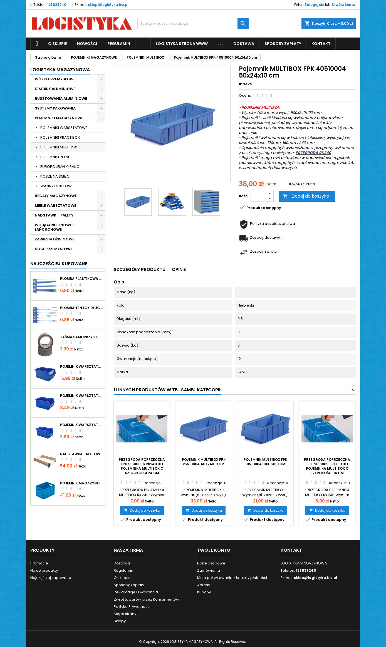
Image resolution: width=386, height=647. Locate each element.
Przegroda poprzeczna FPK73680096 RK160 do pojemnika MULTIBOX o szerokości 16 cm (327, 466)
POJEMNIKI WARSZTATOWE (64, 127)
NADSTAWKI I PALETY (54, 215)
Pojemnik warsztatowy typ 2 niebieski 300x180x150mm (81, 366)
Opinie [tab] (179, 269)
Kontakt (291, 550)
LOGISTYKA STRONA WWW (182, 43)
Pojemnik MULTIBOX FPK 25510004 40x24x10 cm (204, 461)
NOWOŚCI (87, 43)
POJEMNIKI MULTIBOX (58, 147)
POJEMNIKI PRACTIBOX (60, 137)
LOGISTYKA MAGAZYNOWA (60, 69)
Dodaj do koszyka (306, 196)
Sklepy (120, 621)
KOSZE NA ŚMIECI (55, 176)
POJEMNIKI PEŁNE (55, 157)
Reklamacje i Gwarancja (136, 592)
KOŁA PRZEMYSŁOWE (54, 249)
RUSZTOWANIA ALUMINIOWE (61, 98)
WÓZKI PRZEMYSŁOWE (55, 79)
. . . (142, 43)
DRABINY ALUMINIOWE (55, 88)
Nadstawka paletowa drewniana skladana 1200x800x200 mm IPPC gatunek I (81, 454)
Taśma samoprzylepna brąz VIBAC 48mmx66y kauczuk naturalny (81, 337)
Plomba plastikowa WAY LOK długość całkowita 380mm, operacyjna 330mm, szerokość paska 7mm (81, 278)
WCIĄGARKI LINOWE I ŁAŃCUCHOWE (54, 227)
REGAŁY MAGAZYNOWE (56, 195)
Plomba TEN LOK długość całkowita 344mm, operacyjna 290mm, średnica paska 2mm (81, 308)
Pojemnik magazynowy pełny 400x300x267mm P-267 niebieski (81, 483)
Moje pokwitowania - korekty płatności (232, 577)
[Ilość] (259, 196)
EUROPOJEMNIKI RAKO (60, 166)
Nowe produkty (44, 570)
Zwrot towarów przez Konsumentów (146, 599)
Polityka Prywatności (132, 606)
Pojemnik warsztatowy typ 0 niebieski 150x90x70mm (81, 425)
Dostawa (243, 43)
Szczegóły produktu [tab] (139, 269)
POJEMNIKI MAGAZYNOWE (59, 118)
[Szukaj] (193, 23)
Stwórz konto (343, 4)
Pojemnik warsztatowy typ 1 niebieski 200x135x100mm (81, 395)
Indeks (245, 84)
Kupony (204, 592)
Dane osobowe (211, 563)
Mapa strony (125, 613)
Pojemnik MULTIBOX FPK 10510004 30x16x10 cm (265, 461)
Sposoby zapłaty (282, 43)
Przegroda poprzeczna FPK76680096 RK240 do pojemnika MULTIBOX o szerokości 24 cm (142, 466)
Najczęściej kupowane (50, 577)
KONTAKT (320, 43)
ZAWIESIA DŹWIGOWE (54, 239)
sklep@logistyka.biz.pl (108, 4)
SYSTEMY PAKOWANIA (55, 108)
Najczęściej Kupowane (58, 263)
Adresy (203, 585)
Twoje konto (213, 550)
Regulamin (118, 43)
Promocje (39, 563)
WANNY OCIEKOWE (57, 186)
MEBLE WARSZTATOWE (55, 205)
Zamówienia (208, 570)
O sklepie (57, 43)
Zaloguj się (314, 4)
